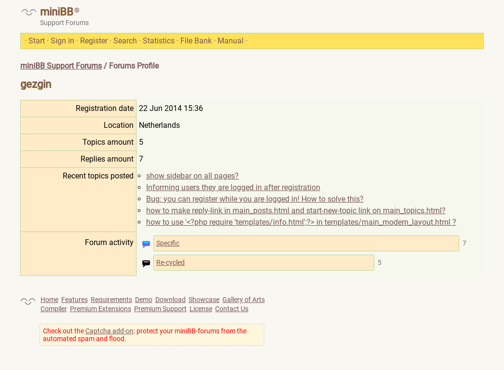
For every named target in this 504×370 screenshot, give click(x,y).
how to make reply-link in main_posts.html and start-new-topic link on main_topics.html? (296, 210)
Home (49, 299)
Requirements (111, 299)
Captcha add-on (109, 331)
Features (74, 299)
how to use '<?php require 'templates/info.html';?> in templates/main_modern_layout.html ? (301, 222)
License (201, 309)
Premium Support (160, 309)
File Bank (196, 40)
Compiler (54, 309)
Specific (167, 243)
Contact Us (231, 309)
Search (125, 40)
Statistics (159, 40)
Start (36, 40)
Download (170, 299)
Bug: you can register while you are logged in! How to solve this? (255, 199)
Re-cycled (170, 262)
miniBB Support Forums (61, 65)
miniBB (56, 12)
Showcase (204, 299)
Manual (231, 40)
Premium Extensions (100, 309)
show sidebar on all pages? (192, 175)
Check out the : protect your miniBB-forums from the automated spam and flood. (144, 335)
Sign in (62, 40)
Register (94, 40)
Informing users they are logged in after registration (233, 187)
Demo (143, 299)
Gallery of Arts (243, 299)
